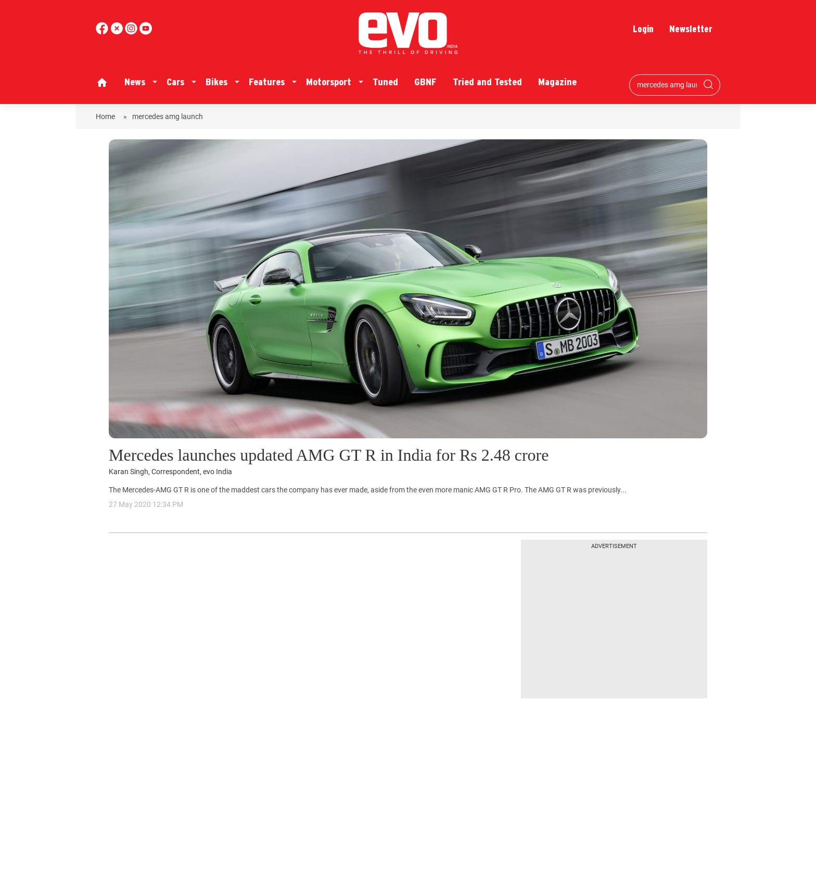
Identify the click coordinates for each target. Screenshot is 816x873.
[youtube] (132, 32)
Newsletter (690, 29)
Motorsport (328, 81)
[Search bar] (667, 84)
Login (643, 29)
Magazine (557, 81)
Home (107, 116)
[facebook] (103, 32)
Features (267, 81)
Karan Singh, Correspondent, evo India (170, 471)
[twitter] (117, 32)
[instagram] (145, 32)
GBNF (425, 81)
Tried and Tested (487, 81)
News (134, 81)
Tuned (385, 81)
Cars (175, 81)
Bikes (216, 81)
